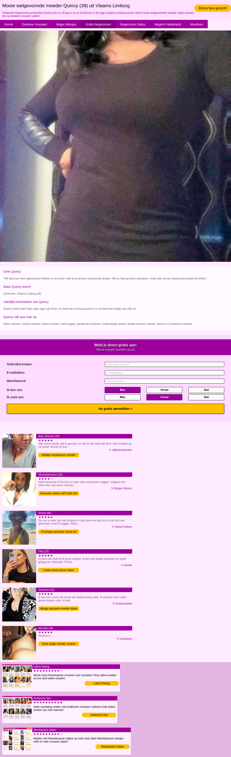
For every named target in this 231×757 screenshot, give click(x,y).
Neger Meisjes (66, 24)
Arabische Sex (99, 715)
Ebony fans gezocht (213, 8)
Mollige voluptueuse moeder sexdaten (59, 455)
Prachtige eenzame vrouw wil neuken (58, 532)
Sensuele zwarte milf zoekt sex (58, 493)
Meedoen (196, 24)
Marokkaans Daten (112, 746)
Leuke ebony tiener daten (58, 570)
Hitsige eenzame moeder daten (59, 608)
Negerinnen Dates (133, 24)
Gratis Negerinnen (98, 24)
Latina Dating (102, 683)
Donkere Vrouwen (34, 24)
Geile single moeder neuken (58, 643)
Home (9, 24)
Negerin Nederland (168, 24)
